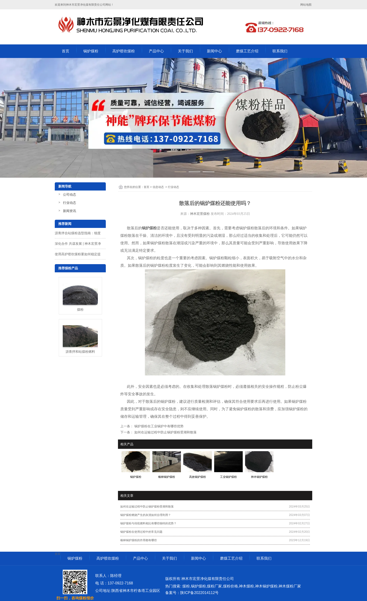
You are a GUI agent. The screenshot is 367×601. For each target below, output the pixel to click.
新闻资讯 (69, 211)
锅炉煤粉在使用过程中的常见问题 (141, 531)
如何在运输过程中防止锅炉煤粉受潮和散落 (165, 432)
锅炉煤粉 (90, 51)
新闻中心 (214, 51)
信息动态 (158, 187)
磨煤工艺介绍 (247, 51)
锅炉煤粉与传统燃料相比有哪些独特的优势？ (148, 523)
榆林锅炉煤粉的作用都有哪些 (138, 540)
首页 (65, 51)
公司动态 (69, 194)
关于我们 (185, 51)
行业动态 (69, 203)
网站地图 (306, 4)
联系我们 (279, 51)
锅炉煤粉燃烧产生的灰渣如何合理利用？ (145, 515)
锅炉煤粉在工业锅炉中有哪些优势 (158, 426)
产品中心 (156, 51)
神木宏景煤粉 (200, 214)
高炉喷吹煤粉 (123, 51)
